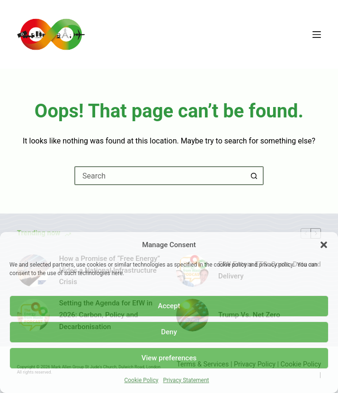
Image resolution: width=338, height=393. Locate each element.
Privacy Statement (186, 380)
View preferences (169, 358)
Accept (169, 306)
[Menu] (316, 34)
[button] (324, 245)
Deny (169, 332)
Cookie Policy (141, 380)
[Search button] (254, 175)
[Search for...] (159, 175)
